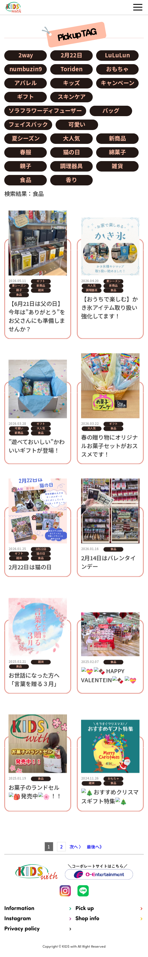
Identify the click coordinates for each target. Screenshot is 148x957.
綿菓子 (117, 152)
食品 (25, 180)
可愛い (76, 124)
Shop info (87, 919)
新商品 (117, 138)
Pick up (84, 908)
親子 (25, 166)
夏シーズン (26, 138)
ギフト (25, 96)
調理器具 (71, 166)
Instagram (17, 919)
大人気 (71, 138)
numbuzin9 (25, 69)
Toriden (71, 69)
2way (25, 55)
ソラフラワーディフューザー (45, 110)
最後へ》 (95, 847)
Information (19, 908)
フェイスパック (28, 124)
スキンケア (72, 96)
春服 (25, 152)
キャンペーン (117, 83)
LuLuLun (117, 55)
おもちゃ (117, 69)
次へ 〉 (76, 847)
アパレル (25, 83)
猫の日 (71, 152)
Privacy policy (22, 929)
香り (71, 180)
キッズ (71, 83)
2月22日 (71, 55)
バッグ (110, 110)
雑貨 (117, 166)
